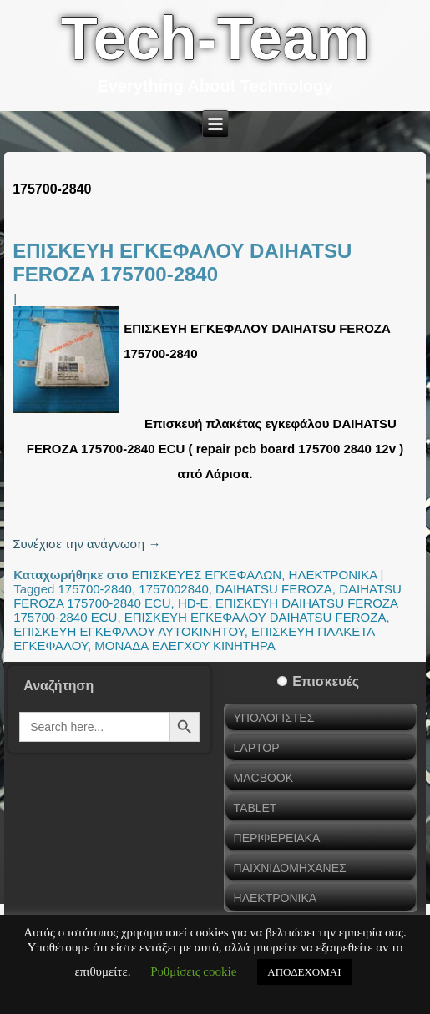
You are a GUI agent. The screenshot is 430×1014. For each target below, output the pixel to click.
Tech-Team (215, 38)
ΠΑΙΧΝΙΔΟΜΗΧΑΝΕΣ (290, 868)
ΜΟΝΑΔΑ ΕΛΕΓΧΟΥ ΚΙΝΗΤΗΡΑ (184, 645)
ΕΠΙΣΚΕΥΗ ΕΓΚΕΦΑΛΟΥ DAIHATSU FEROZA (255, 617)
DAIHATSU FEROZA (273, 589)
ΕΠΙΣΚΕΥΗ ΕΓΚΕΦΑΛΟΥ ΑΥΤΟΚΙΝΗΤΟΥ (129, 631)
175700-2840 (95, 589)
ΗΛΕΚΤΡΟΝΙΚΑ (333, 575)
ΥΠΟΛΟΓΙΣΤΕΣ (274, 717)
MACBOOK (264, 777)
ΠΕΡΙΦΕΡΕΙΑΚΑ (277, 838)
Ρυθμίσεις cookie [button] (193, 971)
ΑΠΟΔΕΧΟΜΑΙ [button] (304, 972)
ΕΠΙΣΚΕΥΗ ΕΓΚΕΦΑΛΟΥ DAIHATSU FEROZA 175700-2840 (182, 262)
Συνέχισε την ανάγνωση (86, 544)
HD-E (193, 603)
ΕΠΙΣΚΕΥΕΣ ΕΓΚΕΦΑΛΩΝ (207, 575)
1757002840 (173, 589)
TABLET (255, 808)
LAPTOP (257, 747)
